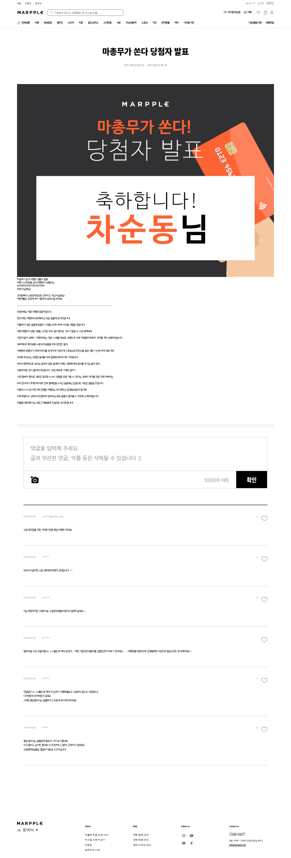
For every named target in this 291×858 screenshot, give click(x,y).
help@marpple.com (237, 844)
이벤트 (88, 844)
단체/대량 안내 (141, 839)
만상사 (38, 3)
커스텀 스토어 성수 (95, 839)
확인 (252, 480)
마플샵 (28, 3)
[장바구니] (265, 13)
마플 (19, 3)
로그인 (261, 3)
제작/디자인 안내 (142, 844)
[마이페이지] (272, 13)
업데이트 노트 (92, 849)
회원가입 (270, 3)
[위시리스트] (259, 13)
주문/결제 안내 (141, 834)
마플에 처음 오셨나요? (97, 834)
